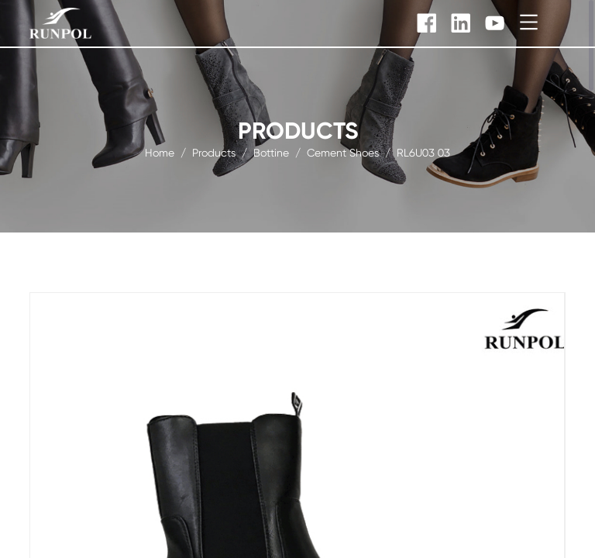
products (214, 152)
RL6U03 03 (423, 152)
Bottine (271, 152)
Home (159, 152)
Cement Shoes (343, 152)
